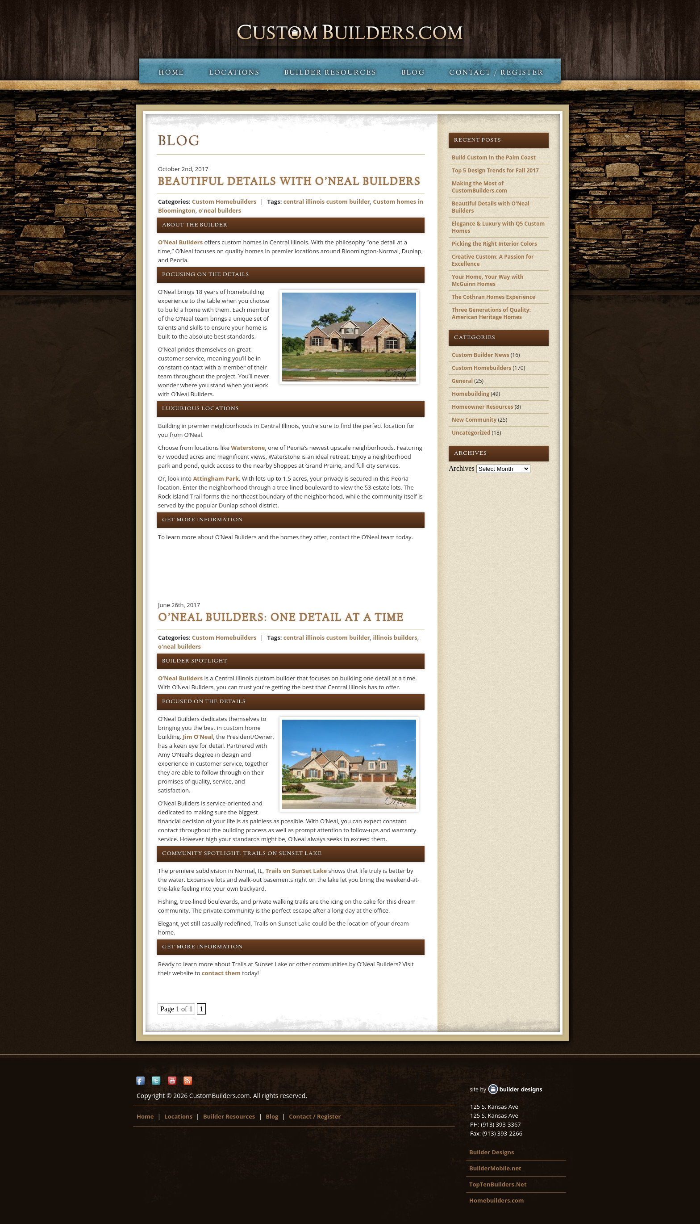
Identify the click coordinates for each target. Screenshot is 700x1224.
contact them (221, 973)
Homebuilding (470, 394)
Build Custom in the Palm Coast (494, 157)
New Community (474, 419)
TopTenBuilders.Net (498, 1184)
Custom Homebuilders (224, 201)
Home (167, 71)
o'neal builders (219, 210)
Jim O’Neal (198, 737)
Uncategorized (471, 432)
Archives (462, 468)
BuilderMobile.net (495, 1168)
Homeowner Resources (482, 407)
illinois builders (395, 637)
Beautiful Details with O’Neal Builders (289, 183)
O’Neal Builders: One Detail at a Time (281, 619)
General (462, 381)
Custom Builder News (480, 355)
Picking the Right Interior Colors (494, 243)
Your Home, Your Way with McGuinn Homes (488, 280)
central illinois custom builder (326, 201)
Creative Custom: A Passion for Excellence (493, 260)
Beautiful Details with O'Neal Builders (490, 207)
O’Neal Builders (180, 242)
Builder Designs (491, 1152)
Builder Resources (329, 71)
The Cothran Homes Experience (493, 297)
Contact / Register (499, 71)
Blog (412, 71)
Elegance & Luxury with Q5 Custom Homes (498, 227)
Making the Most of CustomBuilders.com (479, 187)
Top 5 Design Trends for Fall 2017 (495, 170)
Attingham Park (216, 478)
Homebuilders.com (496, 1200)
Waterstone (248, 448)
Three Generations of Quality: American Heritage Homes (491, 313)
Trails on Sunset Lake (296, 871)
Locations (233, 71)
